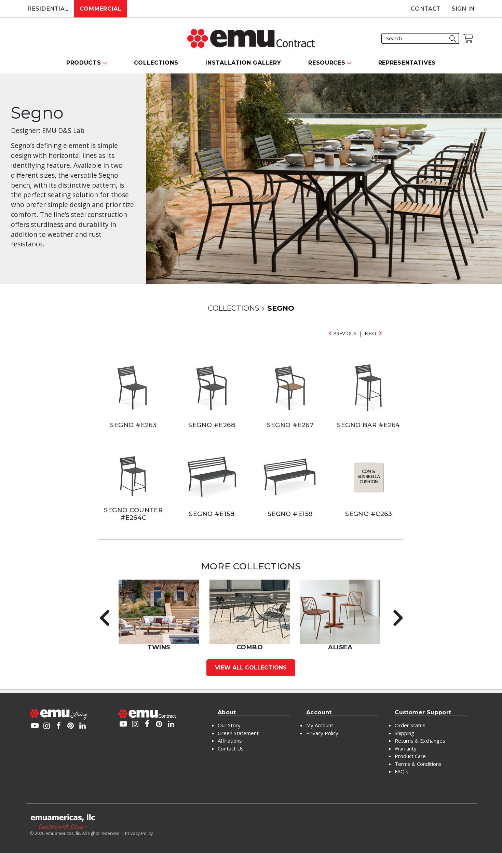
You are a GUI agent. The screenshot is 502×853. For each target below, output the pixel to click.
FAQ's (401, 771)
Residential (48, 8)
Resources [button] (326, 62)
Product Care (410, 756)
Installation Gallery (243, 62)
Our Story (229, 725)
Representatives (407, 62)
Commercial (101, 8)
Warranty (406, 748)
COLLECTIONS (233, 308)
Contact (426, 8)
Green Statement (238, 733)
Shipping (404, 733)
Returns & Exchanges (420, 740)
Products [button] (83, 62)
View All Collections (251, 667)
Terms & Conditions (418, 763)
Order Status (410, 725)
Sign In (463, 8)
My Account (319, 725)
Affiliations (230, 740)
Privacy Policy (322, 733)
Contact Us (231, 748)
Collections (156, 62)
